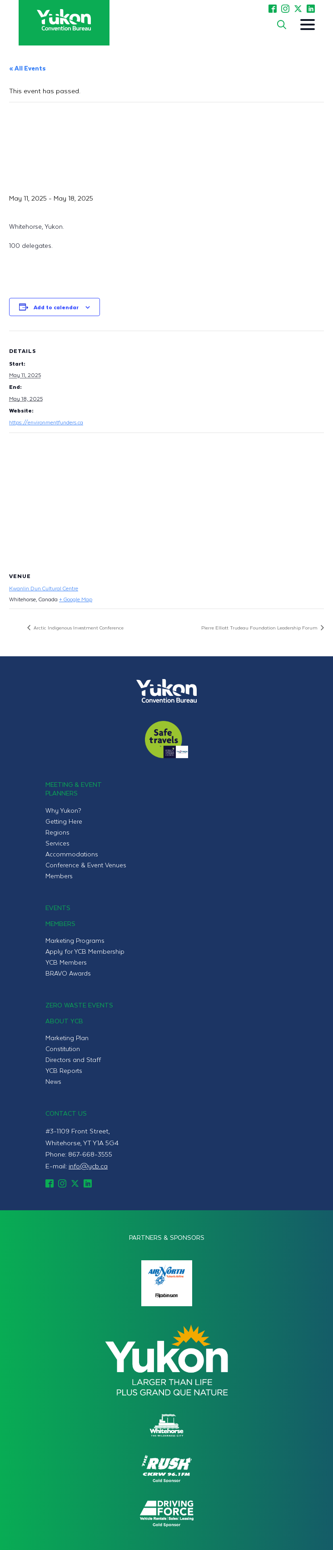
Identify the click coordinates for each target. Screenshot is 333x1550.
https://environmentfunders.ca (46, 422)
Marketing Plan (67, 1037)
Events (57, 907)
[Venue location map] (166, 499)
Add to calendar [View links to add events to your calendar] (56, 307)
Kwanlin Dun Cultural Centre (43, 588)
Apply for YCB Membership (84, 951)
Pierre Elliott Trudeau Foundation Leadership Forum (260, 627)
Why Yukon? (63, 810)
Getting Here (63, 821)
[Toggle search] (281, 24)
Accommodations (71, 854)
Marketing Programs (74, 940)
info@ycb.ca (88, 1165)
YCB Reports (63, 1070)
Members (59, 876)
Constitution (62, 1048)
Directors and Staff (73, 1059)
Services (57, 843)
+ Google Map (75, 599)
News (53, 1081)
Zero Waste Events (79, 1005)
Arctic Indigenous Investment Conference (78, 627)
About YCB (64, 1021)
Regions (57, 832)
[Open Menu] (307, 24)
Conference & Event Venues (85, 865)
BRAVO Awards (68, 973)
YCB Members (66, 962)
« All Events (27, 68)
